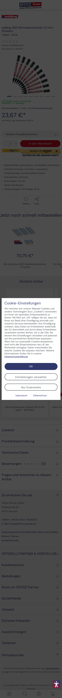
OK (31, 366)
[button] (56, 684)
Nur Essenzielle (31, 387)
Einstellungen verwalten (31, 377)
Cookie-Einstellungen (22, 303)
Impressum (21, 395)
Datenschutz (40, 395)
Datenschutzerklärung (16, 356)
